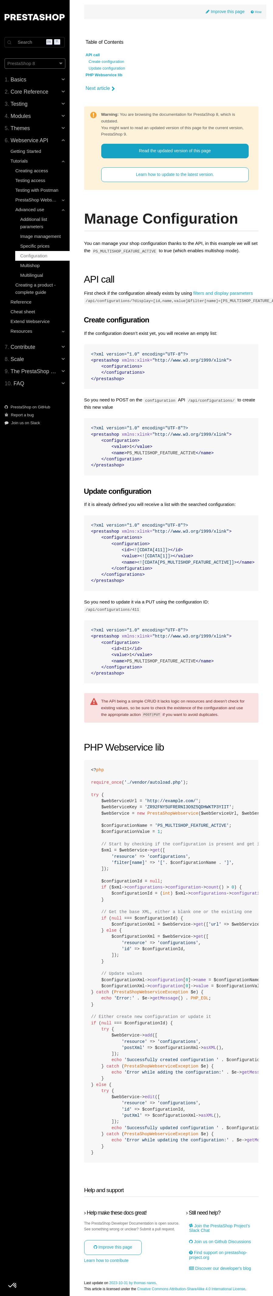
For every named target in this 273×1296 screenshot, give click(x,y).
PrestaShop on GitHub (27, 407)
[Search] (35, 42)
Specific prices (35, 246)
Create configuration (107, 62)
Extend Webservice (30, 321)
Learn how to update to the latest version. (175, 174)
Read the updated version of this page (175, 150)
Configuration (33, 255)
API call (93, 55)
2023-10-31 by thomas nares (133, 1283)
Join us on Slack (22, 423)
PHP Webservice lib (104, 75)
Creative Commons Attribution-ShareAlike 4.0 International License (192, 1289)
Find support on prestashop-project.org (218, 1254)
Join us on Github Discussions (220, 1241)
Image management (40, 236)
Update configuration (107, 68)
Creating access (32, 170)
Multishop (30, 265)
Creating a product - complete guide (36, 288)
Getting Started (26, 151)
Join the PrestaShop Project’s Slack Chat (219, 1227)
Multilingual (31, 275)
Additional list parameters (33, 223)
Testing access (30, 180)
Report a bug (19, 415)
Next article (100, 88)
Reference (21, 301)
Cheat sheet (23, 311)
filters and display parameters (223, 293)
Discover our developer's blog (220, 1268)
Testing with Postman (37, 190)
